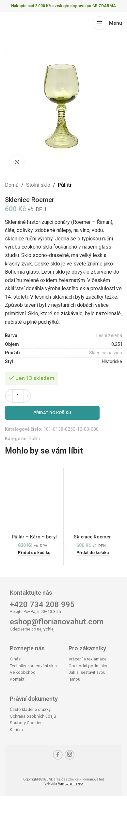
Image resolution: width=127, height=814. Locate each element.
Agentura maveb (70, 783)
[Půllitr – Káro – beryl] (34, 501)
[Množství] (18, 396)
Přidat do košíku (52, 412)
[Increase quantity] (27, 396)
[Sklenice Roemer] (92, 501)
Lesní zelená (109, 335)
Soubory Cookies (26, 722)
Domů (12, 185)
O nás (15, 659)
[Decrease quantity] (9, 396)
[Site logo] (30, 23)
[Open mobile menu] (107, 23)
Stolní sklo (38, 185)
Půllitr (65, 185)
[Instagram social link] (69, 755)
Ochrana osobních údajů (33, 716)
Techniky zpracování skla (33, 665)
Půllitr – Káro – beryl (34, 537)
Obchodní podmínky (88, 665)
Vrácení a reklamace (87, 659)
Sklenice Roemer (92, 537)
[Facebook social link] (58, 755)
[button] (34, 553)
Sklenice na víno (105, 353)
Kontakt (17, 679)
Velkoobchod (23, 672)
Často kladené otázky (30, 709)
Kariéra (16, 729)
